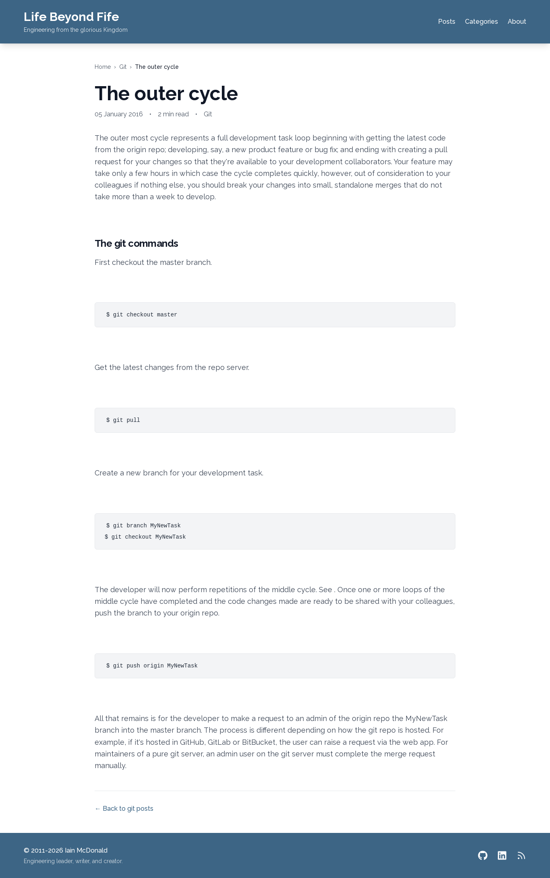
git (122, 67)
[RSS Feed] (521, 855)
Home (103, 67)
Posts (446, 21)
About (517, 21)
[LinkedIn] (502, 855)
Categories (481, 21)
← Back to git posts (124, 808)
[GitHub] (483, 855)
